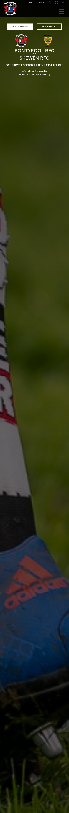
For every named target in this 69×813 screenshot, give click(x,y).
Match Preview (20, 26)
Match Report (49, 26)
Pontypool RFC (10, 8)
